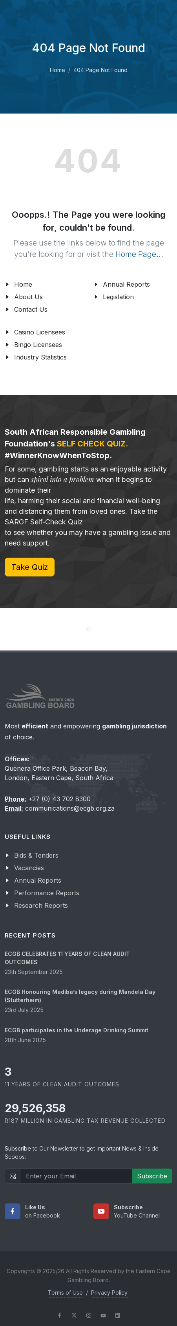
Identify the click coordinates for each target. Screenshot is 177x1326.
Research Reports (41, 905)
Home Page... (139, 254)
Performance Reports (46, 893)
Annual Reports (126, 284)
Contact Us (30, 309)
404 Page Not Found (100, 70)
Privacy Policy (109, 1292)
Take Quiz (29, 567)
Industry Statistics (40, 357)
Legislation (118, 297)
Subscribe (152, 1176)
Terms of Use (65, 1292)
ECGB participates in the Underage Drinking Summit (76, 1030)
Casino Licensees (39, 332)
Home (57, 70)
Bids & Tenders (36, 855)
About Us (28, 297)
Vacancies (29, 868)
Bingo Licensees (38, 345)
